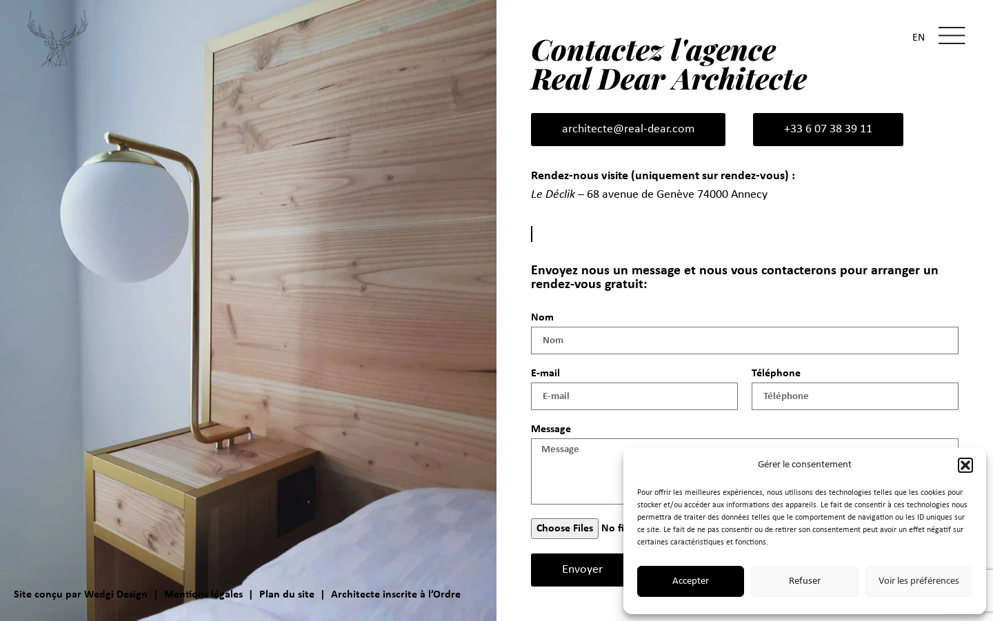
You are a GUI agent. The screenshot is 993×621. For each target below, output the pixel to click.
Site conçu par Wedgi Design (81, 594)
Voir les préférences (919, 581)
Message (551, 429)
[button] (965, 465)
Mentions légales (203, 594)
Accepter (690, 581)
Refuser (805, 581)
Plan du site (286, 594)
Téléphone (776, 373)
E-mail (545, 373)
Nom (542, 317)
